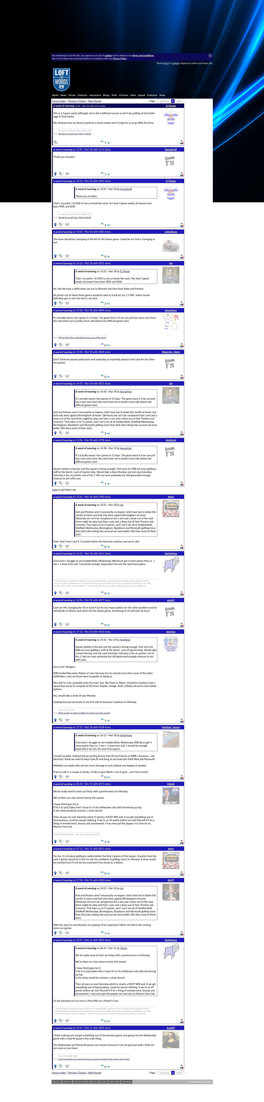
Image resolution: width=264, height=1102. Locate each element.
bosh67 (171, 1028)
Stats (133, 95)
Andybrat (171, 440)
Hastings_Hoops (171, 727)
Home (55, 95)
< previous (163, 101)
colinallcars (171, 231)
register (175, 63)
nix (171, 263)
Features (82, 95)
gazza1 (171, 600)
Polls (114, 95)
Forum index (59, 101)
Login (55, 489)
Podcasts (152, 95)
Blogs (106, 95)
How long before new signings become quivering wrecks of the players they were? (94, 1059)
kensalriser (171, 310)
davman (170, 631)
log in (166, 63)
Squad (141, 95)
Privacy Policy (119, 58)
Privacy (95, 1082)
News (64, 95)
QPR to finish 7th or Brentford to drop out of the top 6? (82, 337)
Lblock (170, 784)
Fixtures (123, 95)
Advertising (126, 1082)
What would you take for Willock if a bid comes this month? (84, 713)
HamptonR (171, 149)
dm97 (171, 880)
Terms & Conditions (82, 1082)
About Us (56, 1082)
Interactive (95, 95)
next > (179, 101)
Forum (72, 95)
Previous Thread (77, 101)
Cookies (103, 1082)
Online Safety (114, 1082)
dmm (171, 496)
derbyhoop (171, 553)
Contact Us (67, 1082)
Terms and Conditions (143, 55)
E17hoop (171, 105)
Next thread (94, 101)
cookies (108, 55)
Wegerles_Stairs (171, 352)
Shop (162, 95)
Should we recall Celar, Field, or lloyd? (74, 134)
